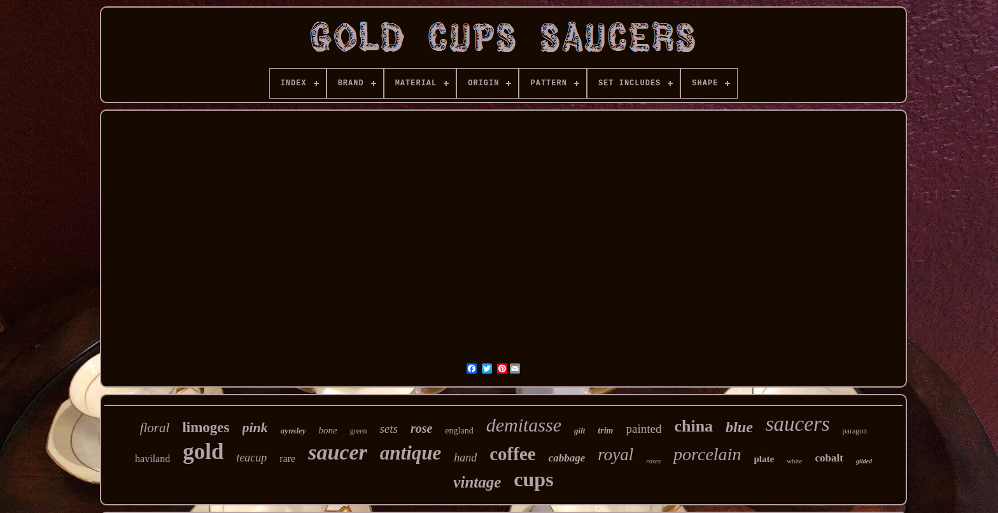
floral (155, 427)
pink (255, 427)
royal (615, 454)
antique (410, 453)
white (794, 461)
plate (764, 459)
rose (421, 428)
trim (605, 430)
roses (653, 461)
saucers (798, 423)
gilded (864, 461)
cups (533, 479)
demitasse (523, 424)
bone (328, 430)
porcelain (707, 454)
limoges (205, 427)
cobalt (829, 458)
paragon (855, 430)
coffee (512, 454)
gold (203, 451)
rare (287, 458)
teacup (251, 457)
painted (643, 428)
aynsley (293, 430)
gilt (579, 430)
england (459, 430)
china (693, 426)
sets (388, 428)
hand (465, 457)
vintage (477, 482)
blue (739, 427)
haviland (152, 458)
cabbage (567, 458)
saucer (337, 452)
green (358, 430)
